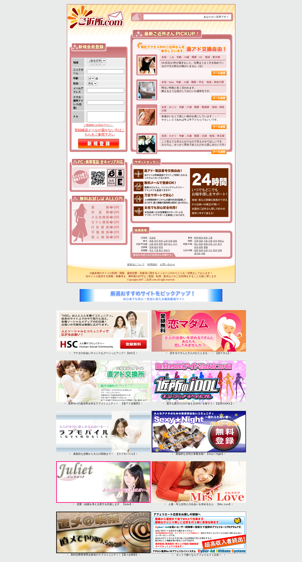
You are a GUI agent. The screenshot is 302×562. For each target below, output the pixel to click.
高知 (196, 247)
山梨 (151, 244)
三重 (210, 238)
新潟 (156, 244)
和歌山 (221, 241)
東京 (161, 250)
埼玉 (151, 250)
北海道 (152, 238)
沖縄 (203, 253)
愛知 (201, 238)
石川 (175, 244)
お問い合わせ (167, 264)
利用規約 (152, 264)
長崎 (201, 250)
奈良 (215, 241)
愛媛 (206, 247)
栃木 (156, 247)
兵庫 (196, 241)
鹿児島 (197, 253)
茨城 (151, 247)
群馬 (161, 247)
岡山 (196, 244)
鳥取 (201, 244)
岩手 (156, 241)
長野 (161, 244)
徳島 (201, 247)
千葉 (156, 250)
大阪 (206, 241)
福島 (175, 241)
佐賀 (206, 250)
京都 (210, 241)
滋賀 (201, 241)
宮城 (170, 241)
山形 (166, 241)
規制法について (136, 264)
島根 (206, 244)
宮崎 (220, 250)
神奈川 (167, 250)
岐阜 (206, 238)
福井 (166, 244)
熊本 (215, 250)
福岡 (196, 250)
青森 (151, 241)
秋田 (161, 241)
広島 (210, 244)
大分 (210, 250)
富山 (170, 244)
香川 (220, 244)
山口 (215, 244)
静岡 (196, 238)
